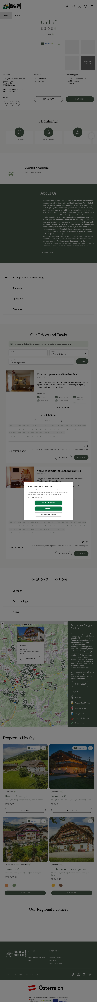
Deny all (59, 505)
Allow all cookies (38, 505)
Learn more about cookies (35, 500)
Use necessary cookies (48, 511)
